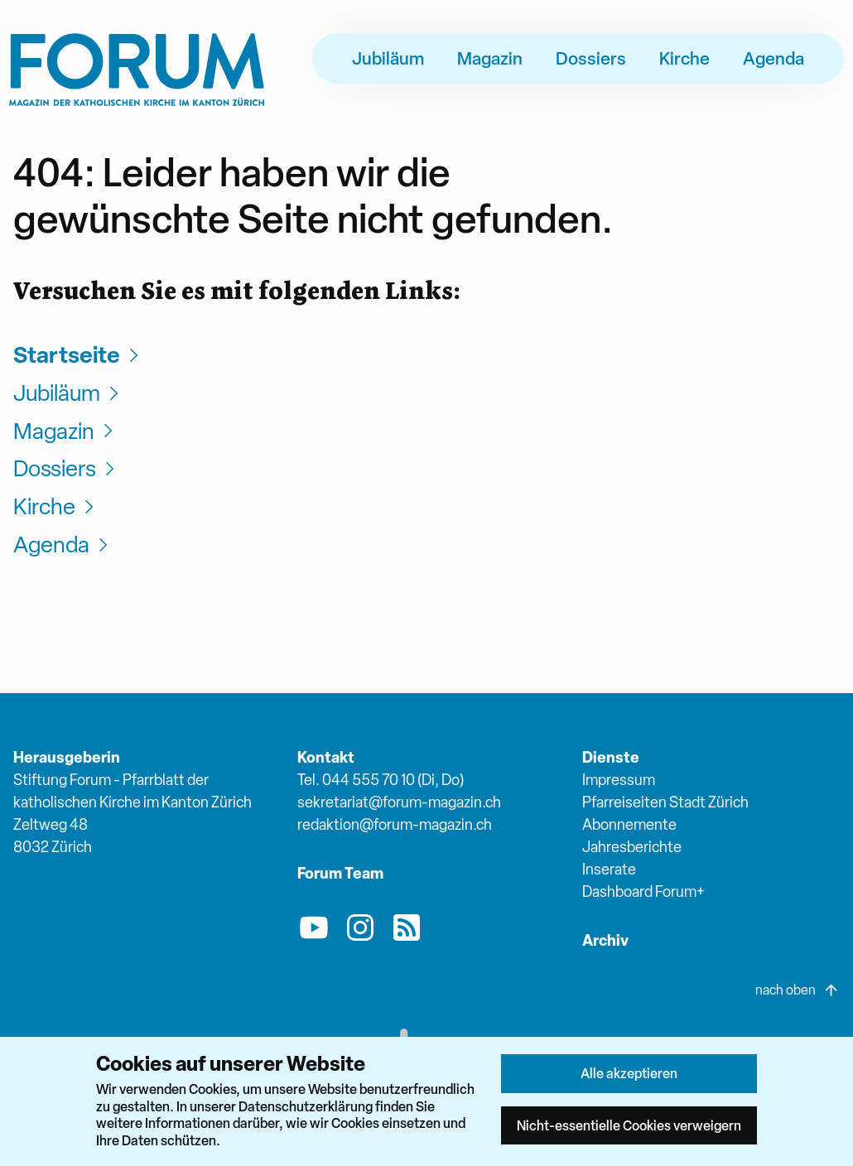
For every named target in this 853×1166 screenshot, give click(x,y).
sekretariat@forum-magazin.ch (399, 802)
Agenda (773, 58)
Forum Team (340, 873)
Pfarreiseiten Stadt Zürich (665, 802)
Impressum (618, 779)
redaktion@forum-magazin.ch (394, 824)
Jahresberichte (632, 846)
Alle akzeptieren (629, 1073)
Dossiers (591, 58)
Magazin (490, 58)
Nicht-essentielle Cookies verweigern (629, 1125)
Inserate (609, 869)
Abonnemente (629, 824)
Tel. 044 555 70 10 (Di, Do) (380, 779)
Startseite (78, 355)
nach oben (797, 990)
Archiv (605, 940)
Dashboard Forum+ (643, 891)
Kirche (684, 58)
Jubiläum (388, 58)
